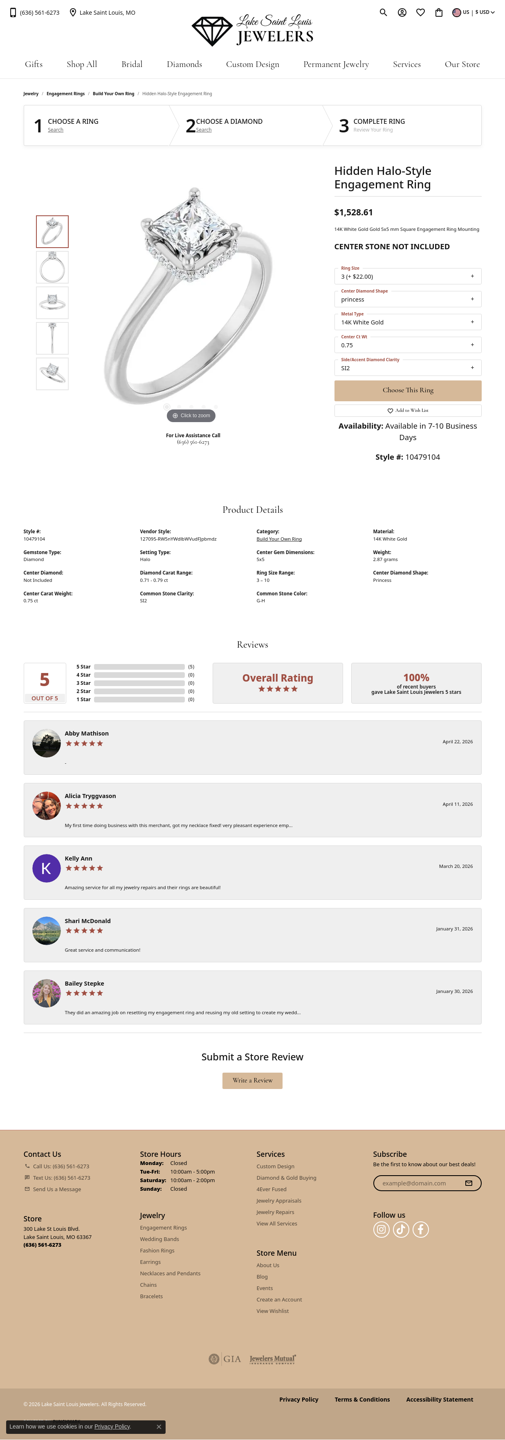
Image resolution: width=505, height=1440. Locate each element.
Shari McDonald (88, 921)
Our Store (462, 64)
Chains (148, 1284)
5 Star (83, 666)
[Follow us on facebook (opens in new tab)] (421, 1229)
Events (265, 1288)
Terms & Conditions (362, 1399)
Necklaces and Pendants (170, 1273)
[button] (384, 12)
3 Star (83, 683)
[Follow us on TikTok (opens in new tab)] (401, 1229)
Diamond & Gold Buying (287, 1177)
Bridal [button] (132, 64)
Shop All (82, 64)
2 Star (83, 691)
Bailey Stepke (84, 983)
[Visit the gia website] (225, 1359)
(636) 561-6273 (193, 442)
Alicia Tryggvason (90, 796)
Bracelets (151, 1296)
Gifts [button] (34, 64)
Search (55, 130)
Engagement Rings (66, 93)
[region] (191, 302)
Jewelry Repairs (275, 1212)
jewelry (31, 93)
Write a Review (253, 1081)
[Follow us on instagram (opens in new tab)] (381, 1229)
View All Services (277, 1223)
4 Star (83, 674)
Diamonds (184, 64)
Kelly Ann (78, 858)
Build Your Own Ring (114, 93)
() (191, 666)
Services (407, 64)
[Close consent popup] (159, 1426)
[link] (34, 12)
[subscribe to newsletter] (468, 1183)
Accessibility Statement (440, 1399)
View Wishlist (273, 1311)
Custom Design (252, 64)
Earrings (150, 1262)
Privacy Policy (298, 1399)
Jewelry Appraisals (279, 1200)
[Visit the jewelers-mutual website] (272, 1359)
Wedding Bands (160, 1239)
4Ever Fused (272, 1189)
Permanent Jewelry (336, 64)
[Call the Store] (43, 1244)
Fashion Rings (157, 1250)
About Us (268, 1265)
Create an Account (279, 1299)
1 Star (83, 699)
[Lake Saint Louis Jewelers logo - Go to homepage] (252, 30)
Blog (262, 1276)
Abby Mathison (87, 733)
